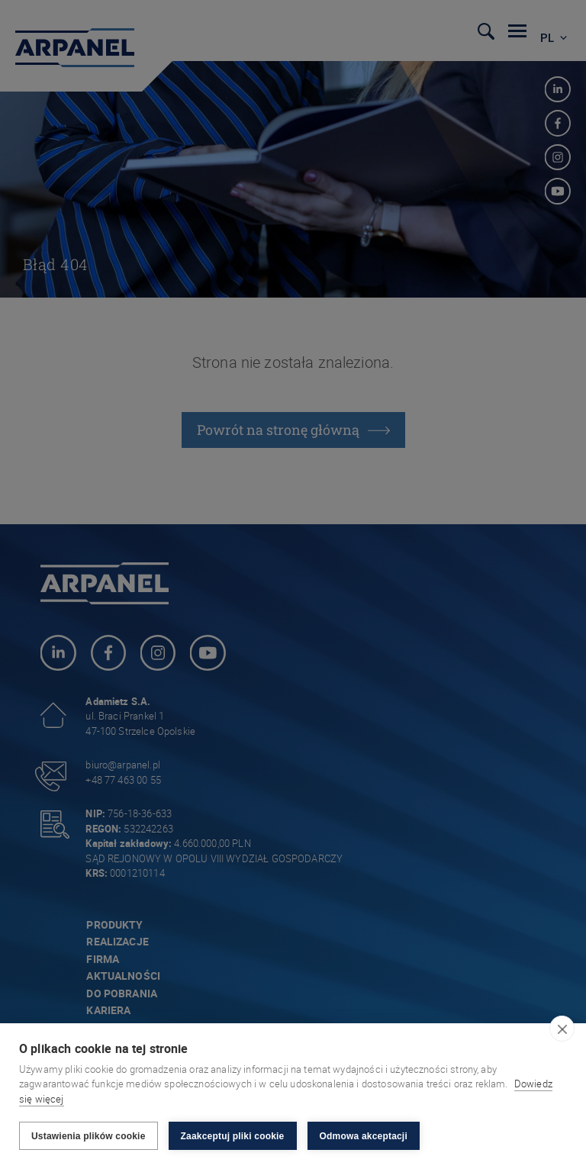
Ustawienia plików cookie (88, 1136)
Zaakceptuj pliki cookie (233, 1136)
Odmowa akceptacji (363, 1136)
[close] (562, 1029)
